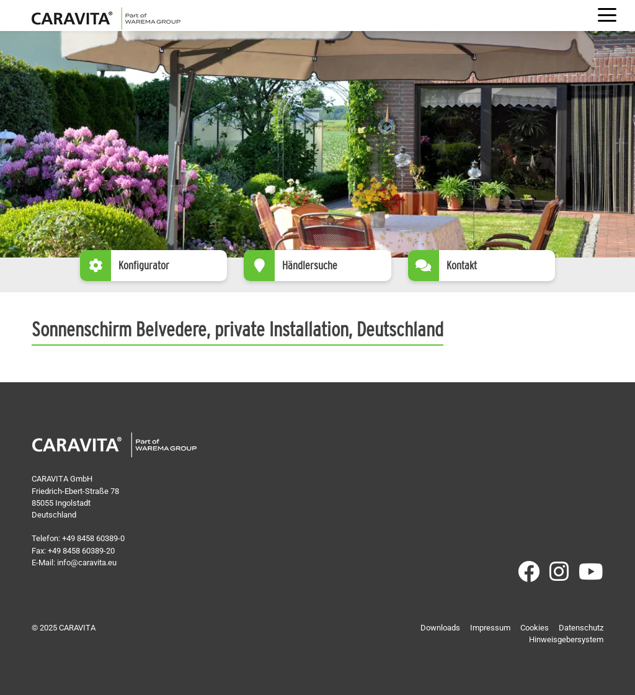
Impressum (490, 627)
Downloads (440, 627)
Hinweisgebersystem (566, 639)
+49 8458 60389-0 (93, 538)
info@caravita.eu (87, 562)
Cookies (534, 627)
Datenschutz (581, 627)
